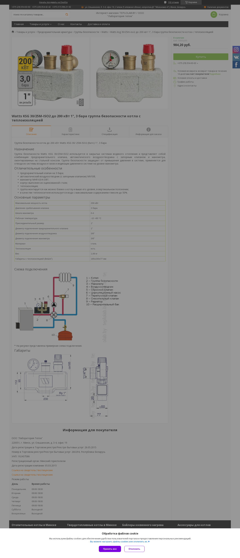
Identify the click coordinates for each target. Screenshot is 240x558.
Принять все (110, 549)
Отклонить (134, 549)
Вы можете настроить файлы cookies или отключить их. (119, 541)
